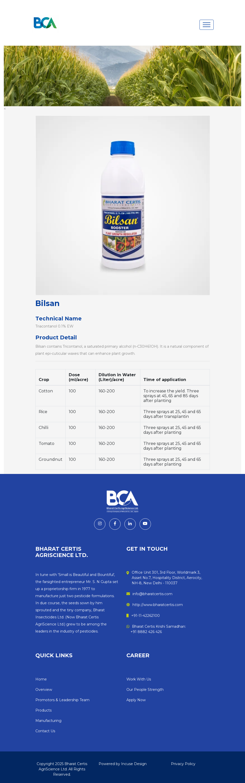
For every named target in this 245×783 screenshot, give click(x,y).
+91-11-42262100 (143, 615)
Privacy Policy (183, 763)
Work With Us (138, 679)
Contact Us (45, 730)
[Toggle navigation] (206, 25)
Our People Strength (145, 689)
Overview (43, 689)
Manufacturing (48, 720)
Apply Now (136, 699)
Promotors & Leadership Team (62, 699)
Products (43, 710)
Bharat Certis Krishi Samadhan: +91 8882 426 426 (156, 629)
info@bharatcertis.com (149, 594)
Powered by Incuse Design (123, 763)
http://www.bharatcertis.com (154, 604)
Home (41, 679)
